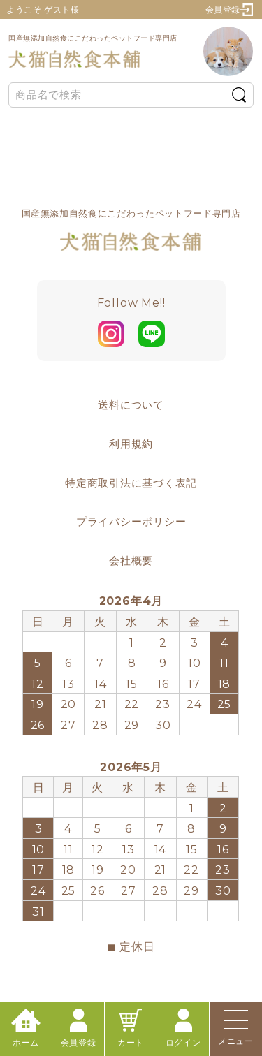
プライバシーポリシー (131, 521)
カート (130, 1028)
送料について (131, 404)
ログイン (183, 1028)
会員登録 (229, 9)
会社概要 (131, 560)
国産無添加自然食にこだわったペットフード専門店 (92, 51)
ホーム (26, 1028)
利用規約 (131, 443)
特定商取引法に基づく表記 (131, 483)
